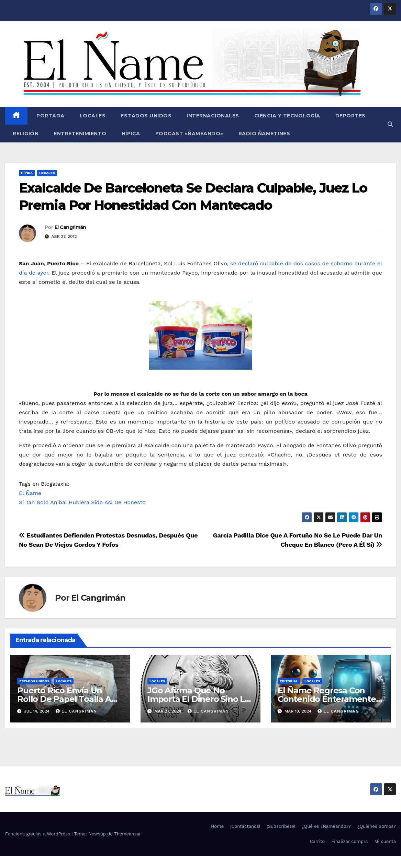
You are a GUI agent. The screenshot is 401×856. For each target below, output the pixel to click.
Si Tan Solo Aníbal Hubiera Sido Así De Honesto (82, 502)
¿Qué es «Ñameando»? (326, 826)
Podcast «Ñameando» (189, 133)
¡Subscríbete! (281, 826)
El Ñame (30, 493)
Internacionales (213, 116)
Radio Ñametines (264, 133)
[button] (390, 124)
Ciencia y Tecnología (287, 116)
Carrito (317, 841)
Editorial (289, 681)
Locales (93, 116)
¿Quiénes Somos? (376, 826)
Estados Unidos (146, 116)
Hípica (131, 133)
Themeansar (127, 833)
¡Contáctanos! (245, 826)
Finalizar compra (349, 841)
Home (217, 826)
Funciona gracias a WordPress (38, 833)
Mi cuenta (385, 841)
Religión (25, 133)
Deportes (350, 116)
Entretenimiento (80, 133)
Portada (50, 116)
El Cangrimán (70, 227)
